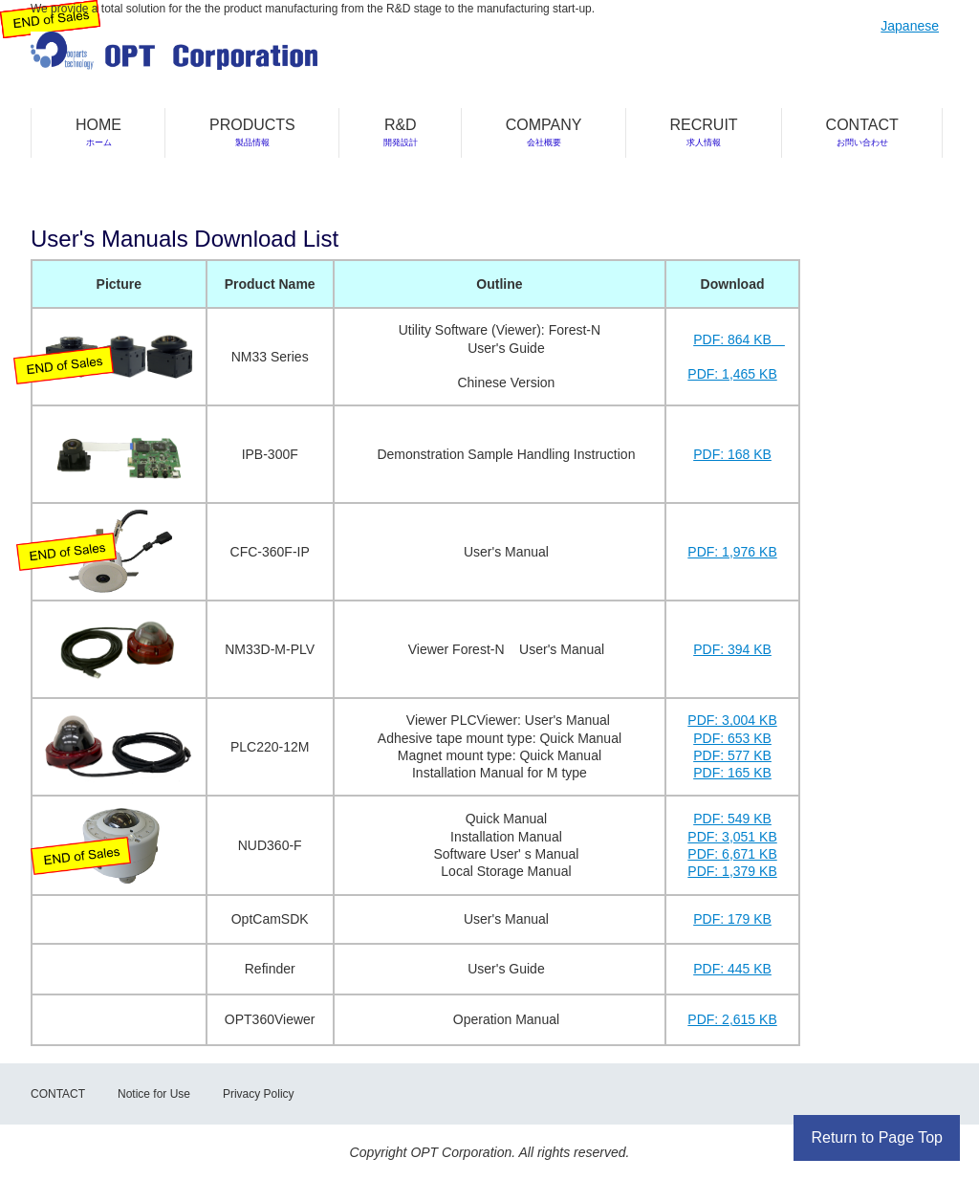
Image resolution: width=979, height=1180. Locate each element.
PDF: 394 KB (732, 649)
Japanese (910, 25)
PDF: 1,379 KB (731, 871)
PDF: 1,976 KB (731, 551)
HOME (98, 132)
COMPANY (544, 132)
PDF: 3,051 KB (731, 836)
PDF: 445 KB (732, 968)
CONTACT (862, 132)
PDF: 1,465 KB (731, 374)
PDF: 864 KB (732, 339)
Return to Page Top (877, 1137)
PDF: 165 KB (732, 772)
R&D (400, 132)
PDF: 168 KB (732, 454)
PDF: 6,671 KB (731, 854)
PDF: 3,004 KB (731, 720)
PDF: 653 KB (732, 738)
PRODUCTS (252, 132)
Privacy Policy (258, 1094)
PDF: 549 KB (732, 818)
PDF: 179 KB (732, 919)
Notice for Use (154, 1094)
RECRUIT (704, 132)
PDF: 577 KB (732, 755)
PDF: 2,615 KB (731, 1019)
